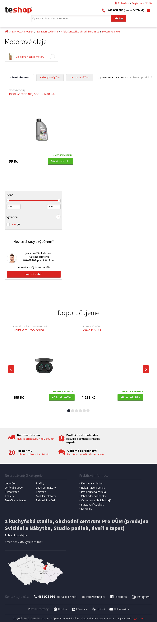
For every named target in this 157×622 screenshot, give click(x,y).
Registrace (138, 3)
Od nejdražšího (80, 77)
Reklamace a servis (93, 487)
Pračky (40, 483)
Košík (149, 3)
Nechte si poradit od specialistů (85, 454)
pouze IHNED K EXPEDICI (114, 77)
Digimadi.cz (138, 618)
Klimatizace (12, 492)
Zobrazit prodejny (16, 535)
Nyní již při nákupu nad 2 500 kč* (35, 438)
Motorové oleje (111, 31)
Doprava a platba (92, 483)
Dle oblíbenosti (20, 77)
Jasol (15, 224)
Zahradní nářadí (45, 500)
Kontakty (86, 509)
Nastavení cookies (92, 504)
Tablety (9, 496)
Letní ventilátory (46, 487)
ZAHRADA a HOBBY (23, 31)
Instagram (141, 597)
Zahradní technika (47, 31)
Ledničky (10, 483)
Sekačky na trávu (15, 500)
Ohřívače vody (14, 487)
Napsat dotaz (33, 274)
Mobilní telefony (46, 496)
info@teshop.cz (93, 597)
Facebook (118, 597)
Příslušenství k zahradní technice (80, 31)
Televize (41, 492)
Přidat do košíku (60, 161)
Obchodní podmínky (93, 496)
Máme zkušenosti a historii (32, 454)
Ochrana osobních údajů (96, 500)
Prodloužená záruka (93, 492)
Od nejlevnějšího (50, 77)
